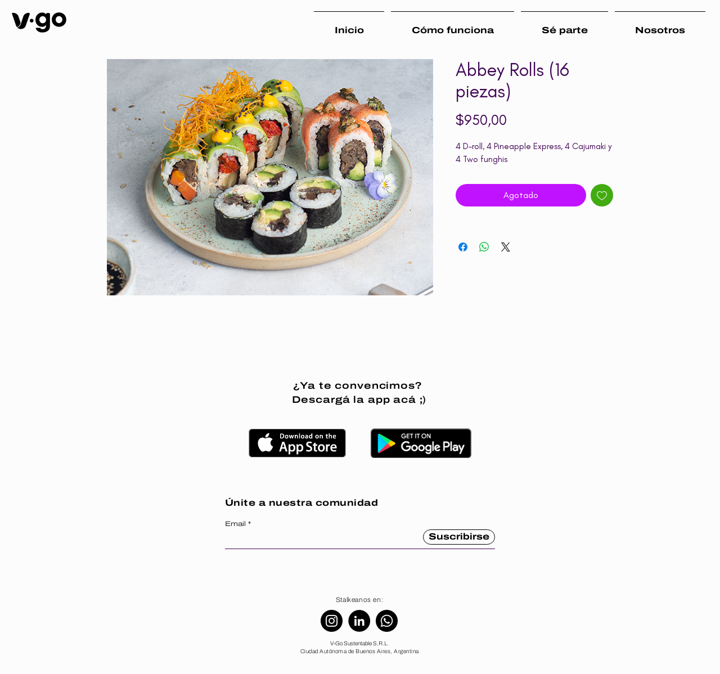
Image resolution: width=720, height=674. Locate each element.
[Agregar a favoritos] (602, 195)
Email (235, 523)
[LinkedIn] (359, 621)
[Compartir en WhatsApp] (484, 247)
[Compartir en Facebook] (463, 247)
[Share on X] (505, 247)
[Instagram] (332, 621)
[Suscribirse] (459, 537)
